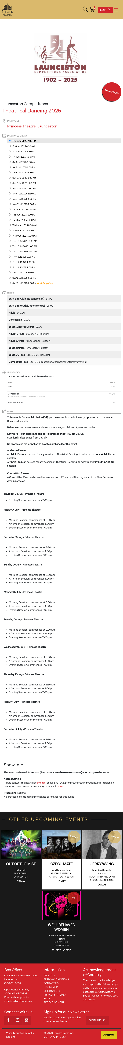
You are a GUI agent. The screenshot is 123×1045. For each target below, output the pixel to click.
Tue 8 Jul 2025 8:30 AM (24, 209)
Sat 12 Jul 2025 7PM (24, 283)
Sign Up (97, 1020)
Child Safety (52, 990)
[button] (85, 9)
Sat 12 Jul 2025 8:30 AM (24, 272)
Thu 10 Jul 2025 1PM (24, 246)
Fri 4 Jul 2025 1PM (23, 151)
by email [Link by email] (41, 782)
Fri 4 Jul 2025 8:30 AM (23, 146)
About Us (50, 975)
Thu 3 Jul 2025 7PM (24, 141)
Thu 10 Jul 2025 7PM (24, 251)
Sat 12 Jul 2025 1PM (24, 278)
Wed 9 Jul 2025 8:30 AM (24, 225)
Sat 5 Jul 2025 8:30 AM (24, 162)
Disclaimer (51, 987)
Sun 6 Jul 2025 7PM (24, 188)
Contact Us (51, 983)
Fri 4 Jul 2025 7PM (23, 157)
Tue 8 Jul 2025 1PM (24, 214)
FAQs (47, 998)
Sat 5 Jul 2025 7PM (24, 172)
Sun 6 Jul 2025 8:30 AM (24, 178)
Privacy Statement (56, 994)
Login (105, 9)
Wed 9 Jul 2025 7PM (24, 235)
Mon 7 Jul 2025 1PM (24, 199)
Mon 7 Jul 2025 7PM (24, 204)
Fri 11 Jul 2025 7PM (23, 267)
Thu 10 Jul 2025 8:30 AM (24, 241)
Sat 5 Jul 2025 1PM (23, 167)
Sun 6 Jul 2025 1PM (24, 183)
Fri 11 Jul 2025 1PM (23, 262)
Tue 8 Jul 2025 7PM (24, 220)
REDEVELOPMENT (54, 1002)
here (60, 786)
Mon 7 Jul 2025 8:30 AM (24, 193)
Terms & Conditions (56, 979)
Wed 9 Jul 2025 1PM (24, 230)
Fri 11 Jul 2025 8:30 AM (23, 257)
